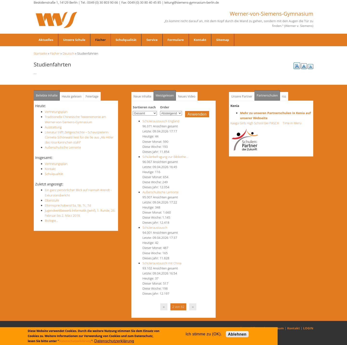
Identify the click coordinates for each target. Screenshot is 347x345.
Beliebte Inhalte (47, 95)
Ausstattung (53, 127)
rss (284, 96)
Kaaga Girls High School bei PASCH (256, 123)
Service (151, 40)
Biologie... (51, 220)
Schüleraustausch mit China (161, 263)
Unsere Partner (241, 96)
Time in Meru (291, 123)
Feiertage (92, 96)
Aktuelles (46, 40)
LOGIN (308, 328)
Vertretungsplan (56, 112)
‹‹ (164, 307)
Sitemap (222, 40)
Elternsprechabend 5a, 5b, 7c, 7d (68, 205)
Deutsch (68, 53)
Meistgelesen (165, 95)
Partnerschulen (268, 94)
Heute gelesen (71, 96)
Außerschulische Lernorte (63, 147)
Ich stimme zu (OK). (204, 334)
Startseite (40, 53)
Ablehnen (237, 334)
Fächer (100, 40)
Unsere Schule (74, 40)
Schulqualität (126, 40)
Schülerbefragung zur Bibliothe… (165, 157)
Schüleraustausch (154, 227)
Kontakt (200, 40)
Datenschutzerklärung (75, 341)
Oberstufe (52, 200)
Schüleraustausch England (160, 121)
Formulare (175, 40)
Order (164, 107)
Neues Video (186, 96)
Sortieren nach (144, 107)
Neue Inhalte (142, 96)
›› (193, 307)
